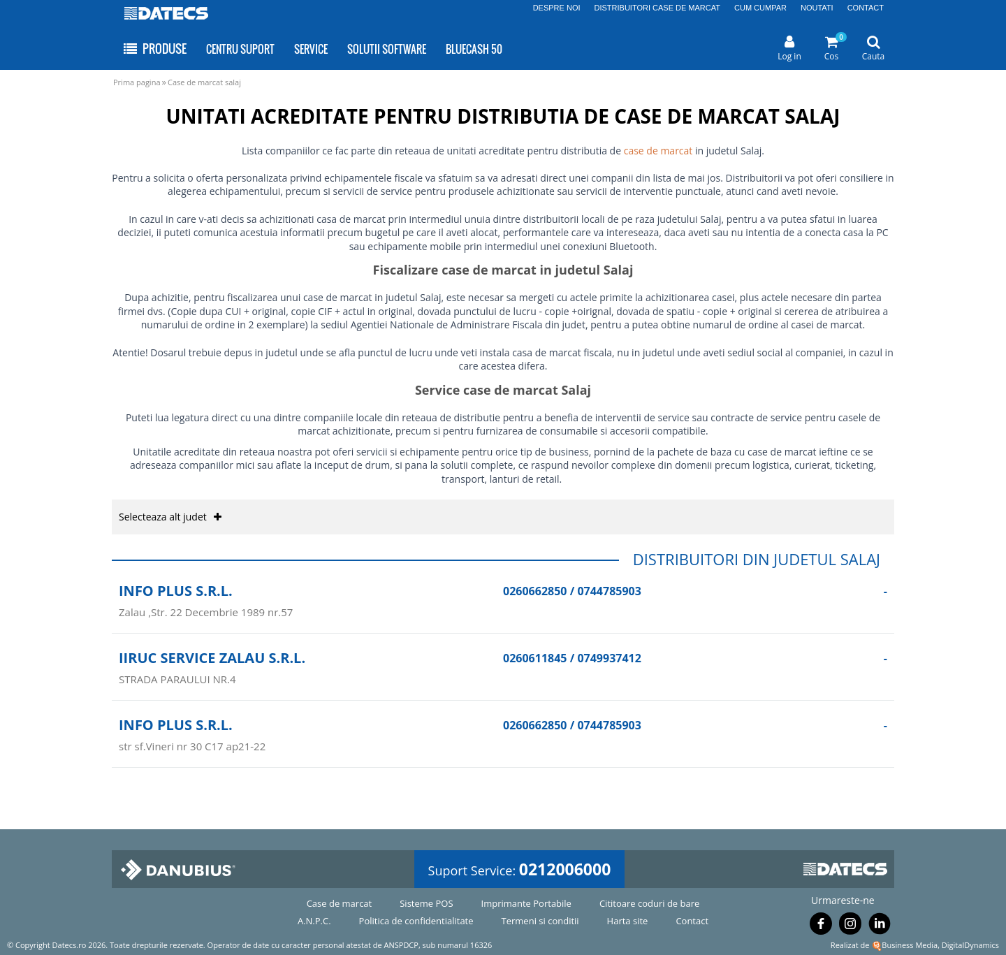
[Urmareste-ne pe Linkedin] (879, 926)
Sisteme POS (426, 903)
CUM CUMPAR (760, 7)
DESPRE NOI (557, 7)
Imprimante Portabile (526, 903)
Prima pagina (137, 82)
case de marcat (658, 150)
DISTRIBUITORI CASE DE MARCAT (658, 7)
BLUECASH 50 (474, 49)
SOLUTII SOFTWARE (386, 49)
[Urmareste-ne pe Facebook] (821, 926)
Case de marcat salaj (204, 82)
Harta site (627, 920)
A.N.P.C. (314, 920)
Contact (692, 920)
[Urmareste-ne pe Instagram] (850, 926)
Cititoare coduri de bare (649, 903)
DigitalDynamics (970, 945)
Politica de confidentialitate (416, 920)
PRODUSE (154, 48)
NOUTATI (817, 7)
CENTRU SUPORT (240, 49)
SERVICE (311, 49)
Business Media (910, 945)
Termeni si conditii (540, 920)
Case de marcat (339, 903)
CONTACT (865, 7)
